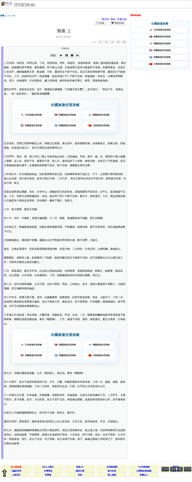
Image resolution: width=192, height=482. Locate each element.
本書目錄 (122, 19)
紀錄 (101, 23)
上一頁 (165, 469)
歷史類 (105, 19)
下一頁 (187, 469)
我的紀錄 (119, 23)
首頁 (173, 469)
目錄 (179, 469)
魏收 (113, 19)
